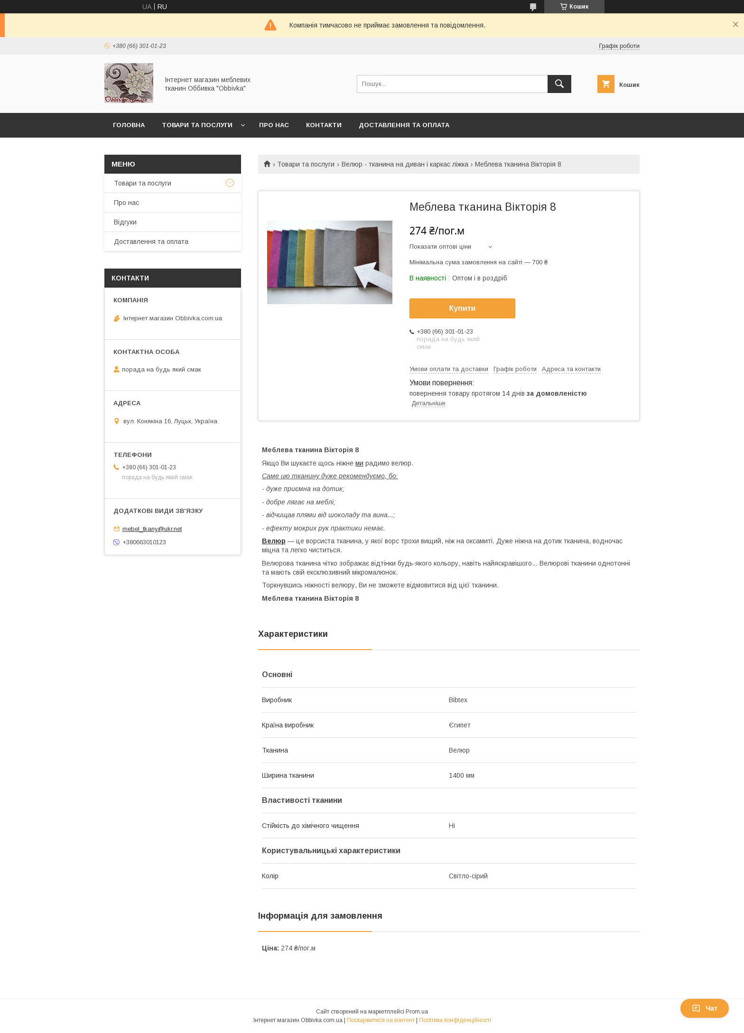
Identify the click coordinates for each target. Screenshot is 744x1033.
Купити (462, 308)
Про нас (274, 125)
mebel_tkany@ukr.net (152, 528)
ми (359, 463)
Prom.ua (417, 1011)
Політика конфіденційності (455, 1020)
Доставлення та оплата (404, 125)
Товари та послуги (197, 125)
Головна (129, 125)
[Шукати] (559, 84)
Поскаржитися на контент (381, 1020)
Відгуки (125, 222)
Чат (704, 1008)
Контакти (324, 125)
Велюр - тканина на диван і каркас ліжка (405, 164)
